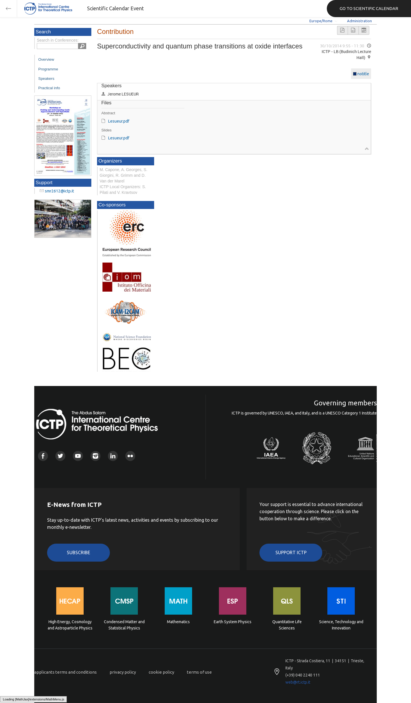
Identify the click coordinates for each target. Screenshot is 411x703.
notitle (363, 74)
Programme (48, 69)
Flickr (130, 456)
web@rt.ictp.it (297, 682)
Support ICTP (291, 552)
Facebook (43, 456)
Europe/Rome (321, 21)
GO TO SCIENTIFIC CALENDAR (369, 8)
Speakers (46, 78)
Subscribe (78, 552)
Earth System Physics (232, 621)
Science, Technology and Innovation (341, 624)
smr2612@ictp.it (59, 191)
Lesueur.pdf (118, 121)
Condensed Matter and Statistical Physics (124, 624)
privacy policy (123, 672)
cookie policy (161, 672)
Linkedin (113, 456)
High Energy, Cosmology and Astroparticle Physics (70, 624)
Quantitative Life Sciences (287, 624)
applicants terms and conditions (65, 672)
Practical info (49, 88)
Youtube (78, 456)
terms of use (199, 672)
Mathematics (178, 621)
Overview (46, 59)
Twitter (60, 456)
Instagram (95, 456)
